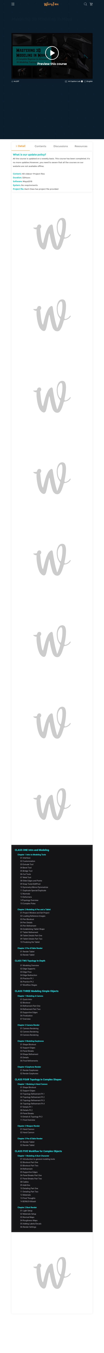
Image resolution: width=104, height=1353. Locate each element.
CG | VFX (15, 26)
